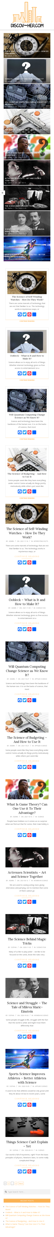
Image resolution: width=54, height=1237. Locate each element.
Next (21, 1183)
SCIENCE (41, 817)
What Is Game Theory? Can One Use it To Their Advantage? (26, 154)
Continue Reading (27, 321)
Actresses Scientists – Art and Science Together (23, 179)
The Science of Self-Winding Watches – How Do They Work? (26, 52)
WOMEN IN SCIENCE (41, 880)
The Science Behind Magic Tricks (20, 206)
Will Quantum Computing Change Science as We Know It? (25, 103)
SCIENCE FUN (41, 608)
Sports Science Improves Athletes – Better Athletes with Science (25, 255)
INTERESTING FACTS (41, 541)
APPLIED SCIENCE (41, 679)
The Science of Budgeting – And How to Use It (26, 130)
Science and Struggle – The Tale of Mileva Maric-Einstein (24, 230)
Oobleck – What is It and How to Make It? (24, 79)
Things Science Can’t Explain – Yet (27, 1144)
